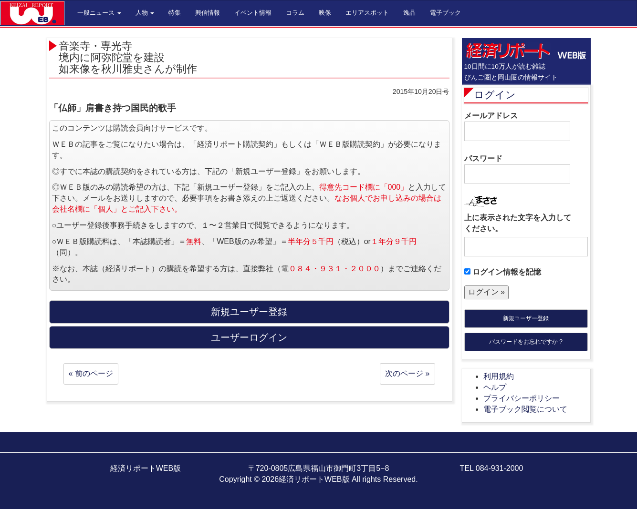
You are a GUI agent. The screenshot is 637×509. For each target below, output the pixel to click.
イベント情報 (253, 12)
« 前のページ (91, 373)
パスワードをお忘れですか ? (526, 341)
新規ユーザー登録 (526, 318)
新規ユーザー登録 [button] (249, 311)
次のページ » (407, 373)
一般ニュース (99, 12)
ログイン (495, 94)
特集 (174, 12)
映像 (325, 12)
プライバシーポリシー (521, 398)
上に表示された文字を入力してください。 (517, 223)
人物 (145, 12)
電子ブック (445, 12)
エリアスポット (367, 12)
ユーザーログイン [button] (249, 337)
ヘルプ (494, 387)
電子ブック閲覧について (525, 409)
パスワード (517, 169)
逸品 (409, 12)
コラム (295, 12)
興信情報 (207, 12)
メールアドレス (517, 126)
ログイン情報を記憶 (502, 272)
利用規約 (498, 376)
